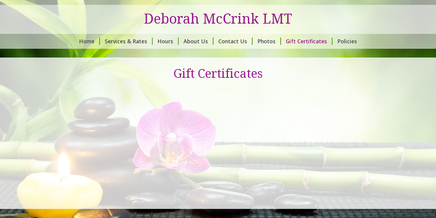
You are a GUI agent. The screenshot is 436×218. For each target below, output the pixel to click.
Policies (347, 41)
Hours (168, 41)
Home (89, 41)
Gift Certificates (309, 41)
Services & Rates (129, 41)
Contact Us (235, 41)
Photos (269, 41)
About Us (198, 41)
